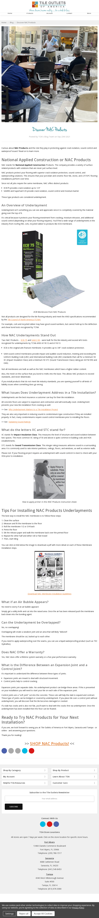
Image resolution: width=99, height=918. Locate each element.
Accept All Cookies (43, 913)
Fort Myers (49, 842)
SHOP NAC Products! (49, 743)
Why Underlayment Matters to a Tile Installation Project (33, 409)
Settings (9, 913)
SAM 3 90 (36, 340)
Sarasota (49, 858)
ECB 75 (24, 340)
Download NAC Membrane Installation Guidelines (49, 593)
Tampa (49, 874)
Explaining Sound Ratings (20, 421)
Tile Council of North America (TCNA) (24, 319)
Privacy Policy (78, 907)
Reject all (23, 913)
